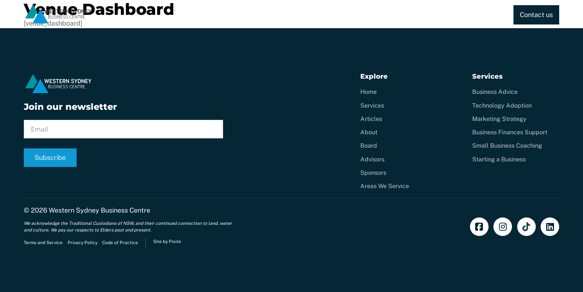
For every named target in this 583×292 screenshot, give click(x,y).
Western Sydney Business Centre (99, 210)
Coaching (363, 14)
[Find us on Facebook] (479, 226)
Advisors (372, 159)
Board (368, 145)
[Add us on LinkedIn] (550, 226)
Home (247, 14)
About (482, 14)
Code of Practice (120, 242)
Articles (371, 118)
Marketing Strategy (499, 118)
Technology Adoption (502, 105)
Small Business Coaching (507, 145)
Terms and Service (43, 242)
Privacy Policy (82, 242)
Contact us (536, 15)
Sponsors (373, 172)
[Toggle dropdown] (302, 15)
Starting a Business (499, 159)
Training (399, 14)
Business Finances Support (509, 132)
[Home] (58, 22)
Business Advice (495, 91)
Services (279, 14)
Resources (436, 14)
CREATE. (326, 14)
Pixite (175, 241)
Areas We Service (384, 186)
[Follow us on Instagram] (502, 226)
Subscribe (50, 157)
